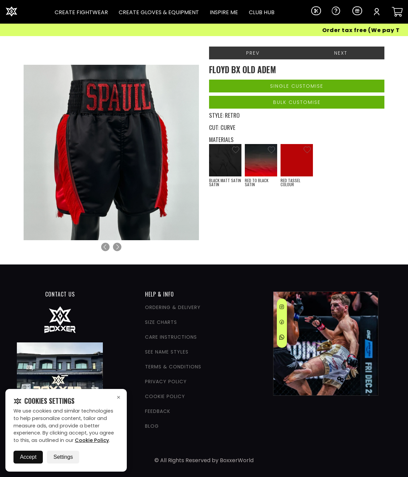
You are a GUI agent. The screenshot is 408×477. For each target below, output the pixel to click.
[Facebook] (282, 323)
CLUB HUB (261, 12)
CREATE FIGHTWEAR (81, 12)
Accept (28, 457)
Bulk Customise (297, 102)
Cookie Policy (92, 440)
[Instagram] (282, 308)
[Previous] (105, 247)
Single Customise (296, 86)
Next (340, 53)
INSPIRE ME (224, 12)
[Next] (117, 247)
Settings (63, 457)
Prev (253, 53)
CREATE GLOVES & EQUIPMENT (159, 12)
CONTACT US (60, 294)
